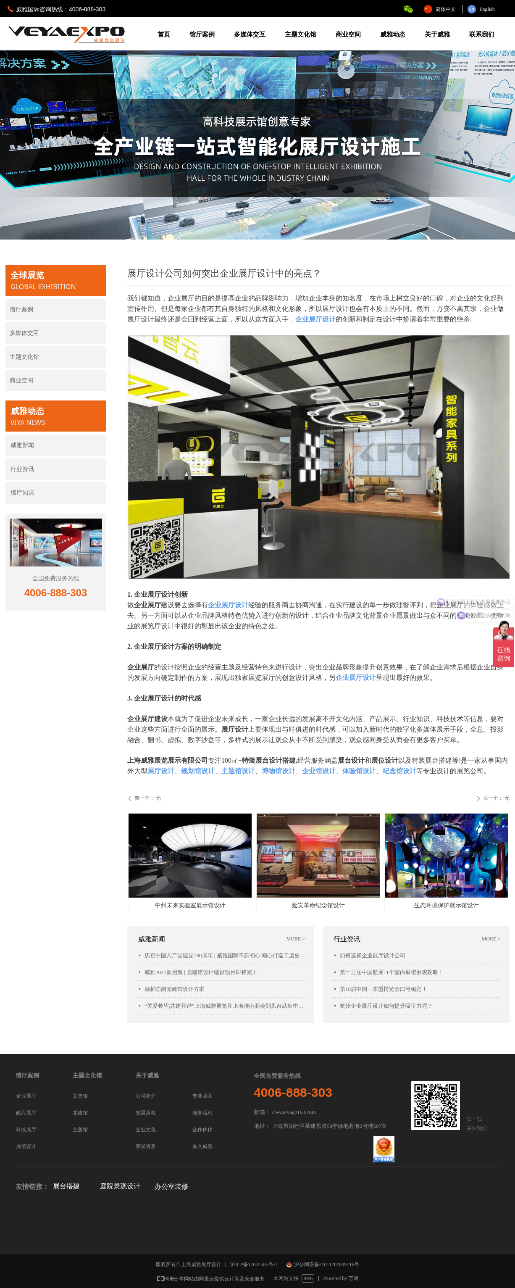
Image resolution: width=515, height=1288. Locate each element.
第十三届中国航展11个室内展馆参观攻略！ (392, 972)
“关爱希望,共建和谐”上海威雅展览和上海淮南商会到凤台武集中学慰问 (225, 1006)
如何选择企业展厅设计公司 (372, 955)
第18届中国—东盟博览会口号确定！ (383, 989)
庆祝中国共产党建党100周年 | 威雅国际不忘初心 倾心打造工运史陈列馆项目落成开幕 (225, 955)
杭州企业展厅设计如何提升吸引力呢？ (386, 1006)
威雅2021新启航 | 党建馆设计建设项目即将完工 (201, 972)
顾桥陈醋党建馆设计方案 (175, 989)
